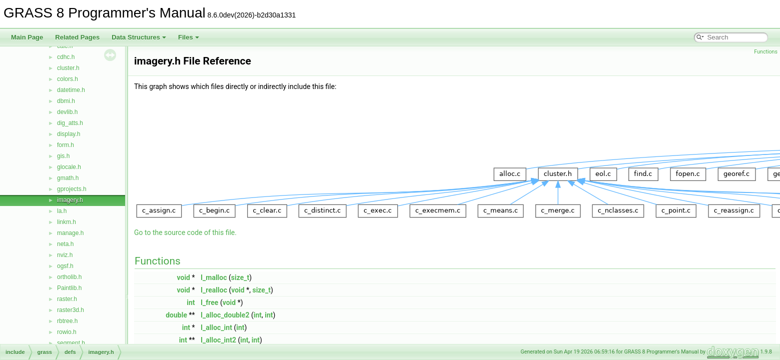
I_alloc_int (216, 328)
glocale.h (69, 167)
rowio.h (67, 332)
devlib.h (67, 112)
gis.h (63, 156)
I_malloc (214, 278)
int (191, 302)
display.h (68, 134)
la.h (62, 211)
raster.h (67, 299)
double (176, 315)
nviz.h (65, 255)
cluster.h (68, 68)
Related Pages (77, 37)
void (183, 278)
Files (188, 37)
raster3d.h (70, 310)
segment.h (71, 343)
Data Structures (139, 37)
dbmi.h (66, 101)
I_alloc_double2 (225, 315)
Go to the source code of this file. (185, 232)
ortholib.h (69, 277)
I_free (209, 302)
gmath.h (68, 178)
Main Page (27, 37)
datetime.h (71, 90)
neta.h (65, 244)
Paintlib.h (69, 288)
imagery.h (70, 200)
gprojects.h (72, 189)
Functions (765, 51)
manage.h (70, 233)
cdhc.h (66, 57)
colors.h (67, 79)
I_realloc (214, 290)
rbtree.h (67, 321)
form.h (65, 145)
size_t (240, 278)
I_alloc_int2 (218, 340)
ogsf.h (65, 266)
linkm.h (66, 222)
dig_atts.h (70, 123)
